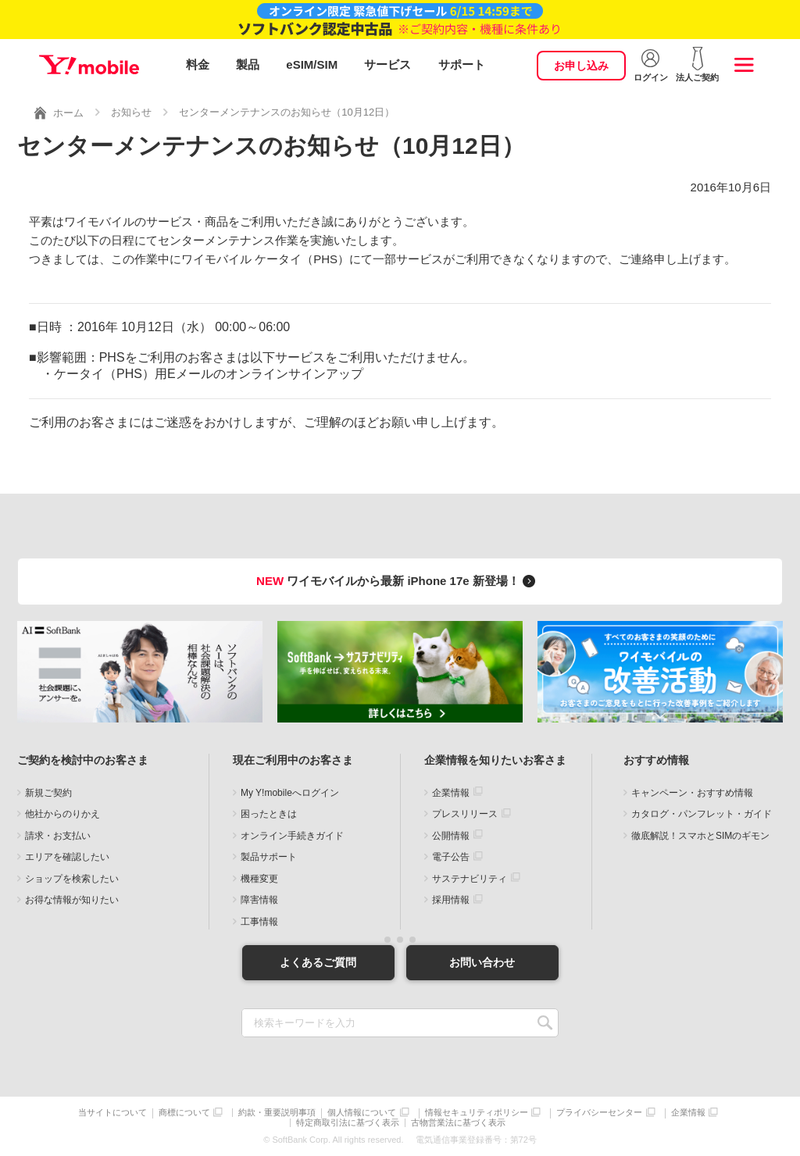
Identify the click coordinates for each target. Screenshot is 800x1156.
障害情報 (259, 899)
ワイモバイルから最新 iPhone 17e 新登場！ (398, 580)
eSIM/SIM (312, 64)
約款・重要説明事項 (277, 1112)
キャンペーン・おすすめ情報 (692, 792)
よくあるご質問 (318, 962)
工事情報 (259, 921)
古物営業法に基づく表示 (458, 1123)
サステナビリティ (469, 878)
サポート (461, 64)
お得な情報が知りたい (72, 899)
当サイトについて (112, 1112)
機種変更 (259, 878)
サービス (387, 64)
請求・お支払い (58, 835)
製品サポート (269, 856)
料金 (197, 64)
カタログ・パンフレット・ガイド (701, 813)
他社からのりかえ (62, 813)
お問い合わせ (482, 962)
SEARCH (545, 1023)
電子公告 (451, 856)
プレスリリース (465, 813)
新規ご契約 (48, 792)
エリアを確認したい (67, 856)
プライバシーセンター (599, 1112)
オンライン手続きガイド (292, 835)
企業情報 (451, 792)
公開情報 (451, 835)
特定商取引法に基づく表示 (347, 1123)
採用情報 (451, 899)
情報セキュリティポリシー (476, 1112)
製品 (247, 64)
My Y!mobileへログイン (290, 792)
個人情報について (361, 1112)
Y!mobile (89, 65)
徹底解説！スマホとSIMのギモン (700, 835)
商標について (184, 1112)
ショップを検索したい (72, 878)
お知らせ (131, 112)
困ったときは (269, 813)
